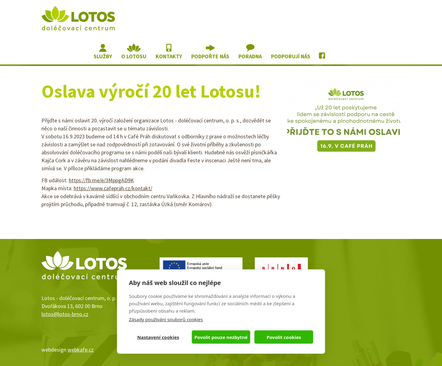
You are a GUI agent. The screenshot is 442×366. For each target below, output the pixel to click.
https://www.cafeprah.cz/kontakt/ (113, 188)
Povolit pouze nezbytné (220, 337)
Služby (103, 56)
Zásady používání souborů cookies (166, 319)
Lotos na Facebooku (322, 51)
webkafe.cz (81, 349)
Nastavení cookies (158, 337)
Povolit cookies (283, 337)
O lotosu (133, 56)
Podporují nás (290, 56)
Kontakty (169, 56)
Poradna (250, 56)
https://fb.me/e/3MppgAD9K (101, 180)
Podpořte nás (210, 56)
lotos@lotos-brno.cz (64, 314)
